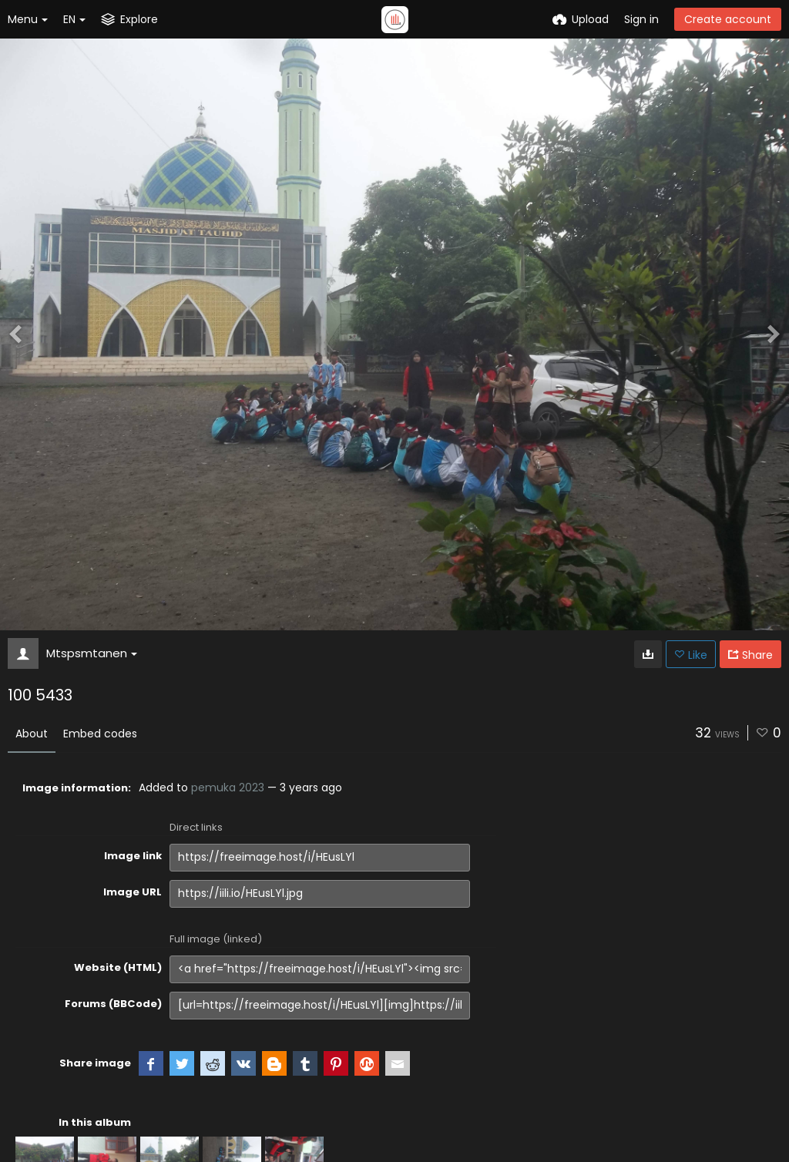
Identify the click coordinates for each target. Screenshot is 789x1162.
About (31, 733)
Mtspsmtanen (91, 653)
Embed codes (100, 733)
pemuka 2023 (227, 787)
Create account (727, 19)
